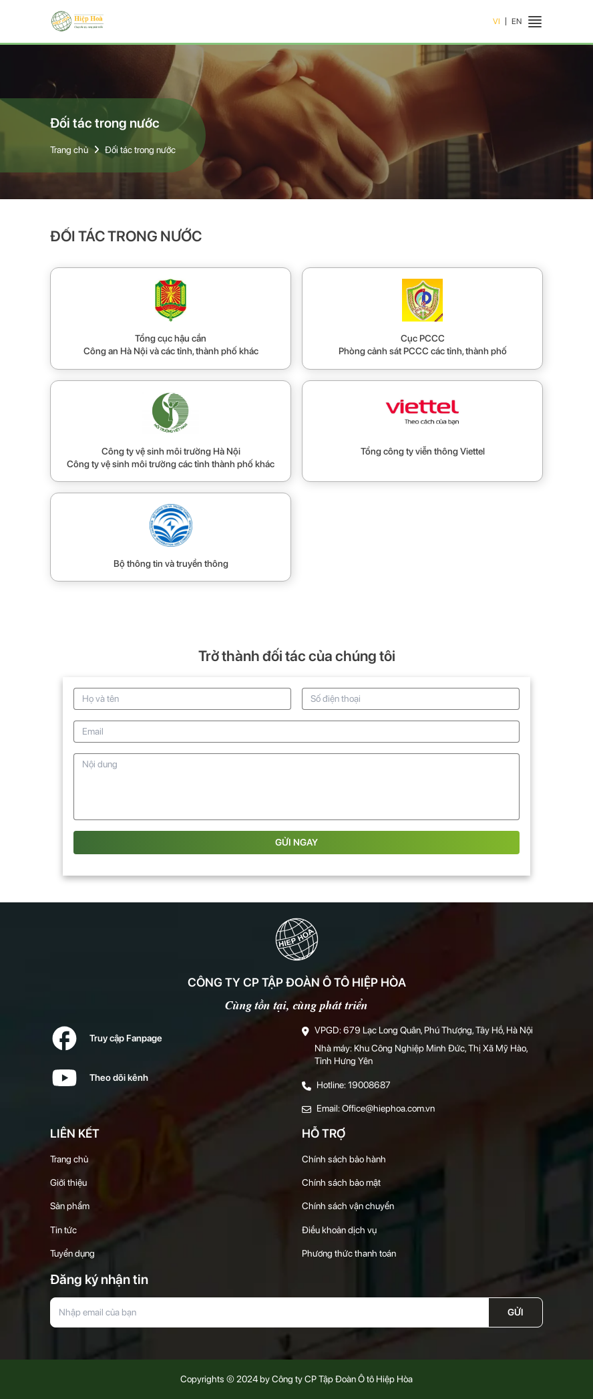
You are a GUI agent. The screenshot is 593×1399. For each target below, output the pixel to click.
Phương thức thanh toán (349, 1253)
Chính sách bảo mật (341, 1182)
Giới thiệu (68, 1182)
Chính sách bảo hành (344, 1159)
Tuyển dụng (72, 1253)
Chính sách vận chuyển (348, 1205)
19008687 (369, 1084)
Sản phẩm (69, 1205)
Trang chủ (69, 149)
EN (517, 21)
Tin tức (63, 1230)
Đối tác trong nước (140, 149)
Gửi (516, 1312)
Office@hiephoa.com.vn (388, 1108)
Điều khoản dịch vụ (339, 1230)
